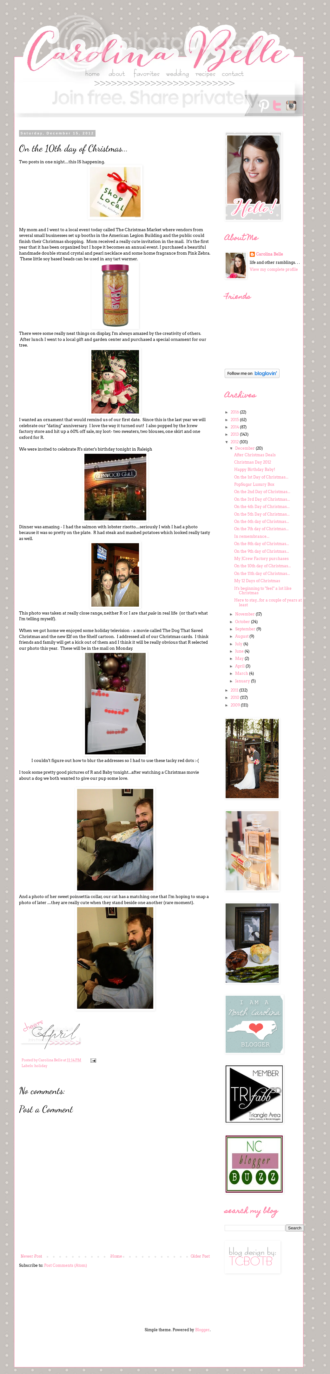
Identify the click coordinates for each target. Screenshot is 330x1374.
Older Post (200, 1256)
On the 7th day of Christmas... (261, 528)
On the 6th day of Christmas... (261, 521)
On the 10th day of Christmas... (262, 565)
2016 (235, 412)
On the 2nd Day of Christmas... (262, 491)
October (243, 621)
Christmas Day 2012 (252, 462)
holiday (40, 1066)
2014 (235, 427)
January (243, 681)
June (240, 651)
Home (116, 1256)
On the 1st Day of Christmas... (261, 477)
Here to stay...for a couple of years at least (268, 602)
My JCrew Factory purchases (261, 558)
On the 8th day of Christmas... (261, 543)
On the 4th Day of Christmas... (262, 506)
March (242, 673)
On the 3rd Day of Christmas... (262, 499)
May (240, 658)
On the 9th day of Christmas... (261, 551)
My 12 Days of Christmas (257, 580)
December (245, 448)
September (245, 629)
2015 (235, 419)
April (240, 666)
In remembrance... (251, 536)
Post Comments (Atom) (65, 1265)
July (239, 643)
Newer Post (31, 1256)
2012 (235, 442)
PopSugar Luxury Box (254, 484)
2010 (235, 697)
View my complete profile (274, 269)
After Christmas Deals (255, 455)
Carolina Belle (269, 254)
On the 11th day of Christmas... (262, 573)
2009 (236, 705)
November (245, 614)
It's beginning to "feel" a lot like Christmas (263, 590)
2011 (235, 690)
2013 (235, 434)
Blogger (202, 1329)
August (242, 636)
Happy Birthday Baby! (254, 469)
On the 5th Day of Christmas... (262, 514)
